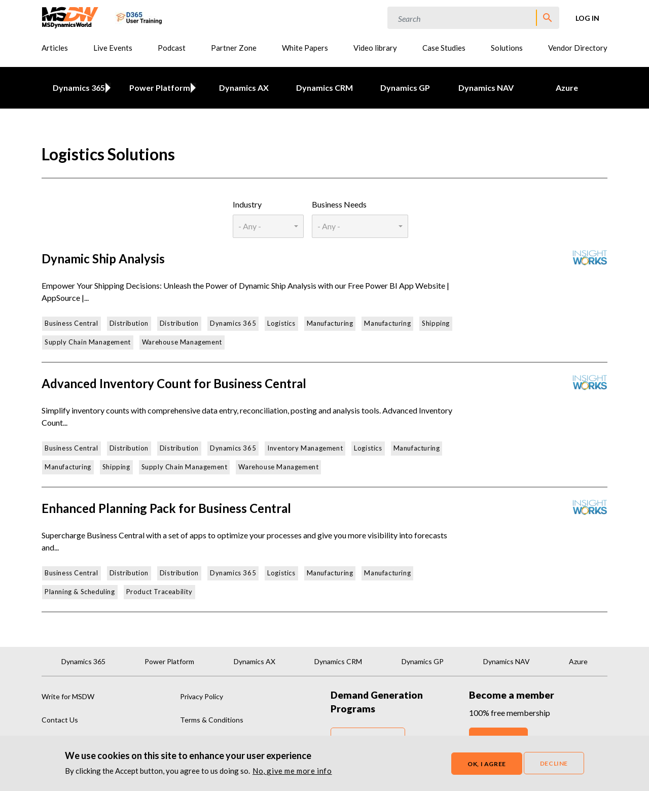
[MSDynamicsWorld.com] (70, 16)
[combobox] (268, 226)
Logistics (281, 323)
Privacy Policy (201, 696)
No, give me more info (292, 771)
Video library (375, 47)
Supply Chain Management (88, 342)
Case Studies (443, 47)
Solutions (507, 47)
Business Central (71, 323)
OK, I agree (486, 764)
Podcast (172, 47)
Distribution (129, 323)
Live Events (112, 47)
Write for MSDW (68, 696)
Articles (55, 47)
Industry (247, 204)
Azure (567, 87)
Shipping (436, 323)
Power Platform (158, 87)
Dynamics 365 (77, 87)
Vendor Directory (577, 47)
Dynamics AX (244, 87)
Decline (554, 764)
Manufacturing (330, 323)
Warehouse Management (182, 342)
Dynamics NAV (486, 87)
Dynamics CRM (324, 87)
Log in (587, 18)
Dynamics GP (405, 87)
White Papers (305, 47)
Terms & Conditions (211, 719)
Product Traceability (159, 592)
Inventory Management (305, 448)
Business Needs (339, 204)
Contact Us (60, 719)
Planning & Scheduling (80, 592)
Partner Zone (234, 47)
